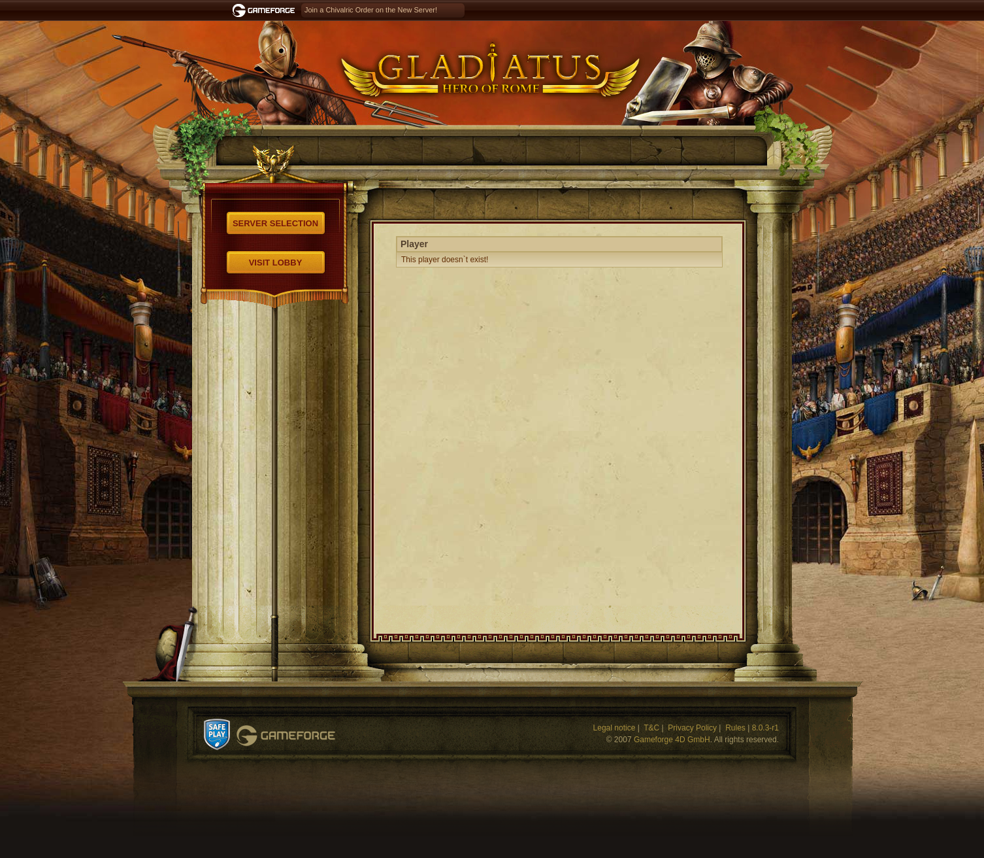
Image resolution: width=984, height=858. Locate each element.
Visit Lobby (276, 262)
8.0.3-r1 (765, 727)
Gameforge (286, 735)
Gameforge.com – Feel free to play (266, 10)
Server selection (275, 223)
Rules (735, 727)
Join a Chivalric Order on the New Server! (370, 10)
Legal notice (614, 727)
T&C (651, 727)
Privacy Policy (692, 727)
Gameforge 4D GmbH (672, 739)
